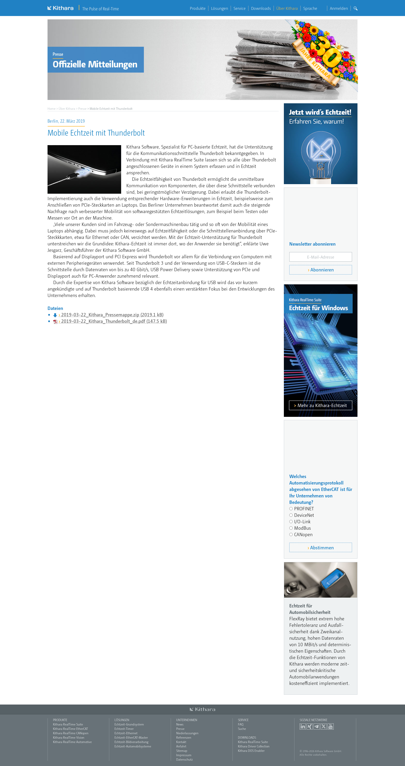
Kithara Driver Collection (253, 746)
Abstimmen (322, 547)
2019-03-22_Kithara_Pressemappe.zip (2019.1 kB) (112, 314)
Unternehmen (186, 720)
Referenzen (183, 737)
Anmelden (339, 8)
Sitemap (181, 750)
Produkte (198, 8)
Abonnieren (322, 269)
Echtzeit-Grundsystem (129, 724)
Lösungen (219, 8)
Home (52, 108)
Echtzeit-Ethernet (125, 733)
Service (239, 8)
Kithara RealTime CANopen (70, 733)
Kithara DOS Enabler (251, 750)
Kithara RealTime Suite (68, 724)
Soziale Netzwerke (313, 720)
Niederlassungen (187, 733)
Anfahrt (181, 746)
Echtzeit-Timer (124, 728)
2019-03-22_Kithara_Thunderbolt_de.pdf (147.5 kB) (114, 321)
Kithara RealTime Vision (68, 737)
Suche (242, 728)
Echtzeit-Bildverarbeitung (131, 742)
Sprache (313, 8)
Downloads (261, 8)
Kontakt (181, 742)
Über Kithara (287, 8)
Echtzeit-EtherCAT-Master (131, 737)
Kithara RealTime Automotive (72, 742)
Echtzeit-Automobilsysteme (132, 746)
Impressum (183, 755)
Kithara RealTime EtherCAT (70, 728)
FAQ (240, 724)
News (179, 724)
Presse (82, 108)
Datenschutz (184, 759)
